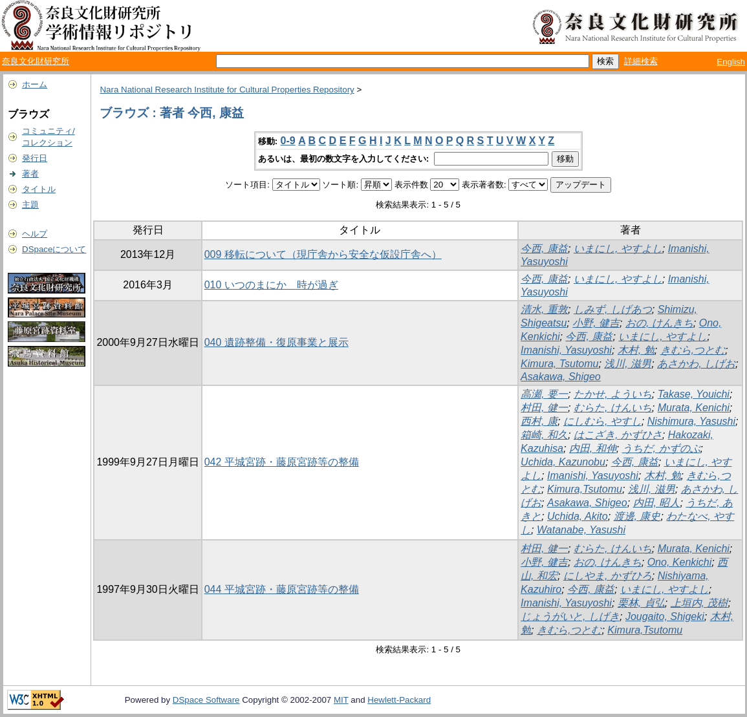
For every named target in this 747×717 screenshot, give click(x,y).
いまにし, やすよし (618, 248)
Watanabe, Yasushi (581, 529)
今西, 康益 (544, 248)
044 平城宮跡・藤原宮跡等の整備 (281, 589)
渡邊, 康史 (637, 516)
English (731, 62)
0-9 (288, 140)
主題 (30, 204)
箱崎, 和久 (544, 434)
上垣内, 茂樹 (699, 602)
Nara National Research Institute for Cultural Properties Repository (227, 89)
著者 (30, 173)
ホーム (34, 84)
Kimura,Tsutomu (584, 489)
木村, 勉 (636, 350)
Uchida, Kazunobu (563, 461)
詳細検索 (641, 61)
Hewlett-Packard (399, 700)
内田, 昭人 (656, 502)
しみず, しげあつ (613, 309)
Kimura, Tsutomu (559, 363)
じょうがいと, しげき (570, 616)
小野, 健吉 (596, 322)
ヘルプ (34, 234)
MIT (341, 700)
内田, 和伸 (592, 448)
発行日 (34, 158)
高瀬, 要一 (544, 394)
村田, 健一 (544, 407)
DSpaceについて (54, 249)
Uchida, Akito (577, 516)
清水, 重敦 (544, 309)
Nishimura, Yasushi (691, 421)
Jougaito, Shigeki (664, 616)
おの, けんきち (659, 322)
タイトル (39, 189)
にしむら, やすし (602, 421)
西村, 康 (539, 421)
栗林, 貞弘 (641, 602)
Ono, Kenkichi (679, 562)
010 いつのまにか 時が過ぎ (271, 284)
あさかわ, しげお (696, 363)
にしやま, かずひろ (607, 575)
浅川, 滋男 (627, 363)
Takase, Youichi (694, 394)
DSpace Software (206, 700)
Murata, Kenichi (694, 407)
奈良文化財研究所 (35, 61)
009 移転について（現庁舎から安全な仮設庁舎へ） (323, 254)
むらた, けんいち (613, 407)
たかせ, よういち (613, 394)
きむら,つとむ (692, 350)
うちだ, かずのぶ (661, 448)
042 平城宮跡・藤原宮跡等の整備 (281, 461)
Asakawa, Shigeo (561, 376)
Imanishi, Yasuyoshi (566, 350)
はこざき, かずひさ (618, 434)
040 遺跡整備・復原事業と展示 (276, 342)
